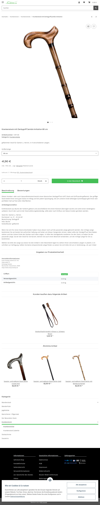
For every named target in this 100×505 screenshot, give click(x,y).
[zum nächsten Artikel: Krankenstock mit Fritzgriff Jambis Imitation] (96, 16)
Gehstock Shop (19, 460)
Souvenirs (5, 438)
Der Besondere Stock (9, 418)
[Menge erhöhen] (46, 181)
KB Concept (43, 502)
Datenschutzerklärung (17, 496)
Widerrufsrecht (44, 471)
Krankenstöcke (15, 137)
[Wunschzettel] (84, 2)
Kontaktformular (19, 463)
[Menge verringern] (4, 181)
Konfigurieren (80, 491)
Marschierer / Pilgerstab (10, 414)
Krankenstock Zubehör (11, 431)
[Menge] (21, 181)
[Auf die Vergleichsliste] (88, 26)
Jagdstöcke (5, 410)
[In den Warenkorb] (75, 181)
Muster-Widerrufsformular (48, 475)
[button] (79, 2)
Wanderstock (6, 402)
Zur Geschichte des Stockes (23, 475)
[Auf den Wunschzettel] (94, 26)
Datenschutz (43, 460)
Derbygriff (64, 274)
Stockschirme (6, 434)
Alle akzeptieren (81, 485)
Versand (19, 166)
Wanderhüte (6, 406)
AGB (40, 463)
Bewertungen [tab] (23, 191)
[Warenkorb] (92, 2)
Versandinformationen (22, 471)
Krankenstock (7, 422)
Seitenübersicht (19, 467)
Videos (16, 478)
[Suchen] (48, 8)
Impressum (43, 467)
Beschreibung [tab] (8, 191)
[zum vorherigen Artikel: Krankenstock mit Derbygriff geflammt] (92, 16)
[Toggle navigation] (3, 1)
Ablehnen (81, 497)
